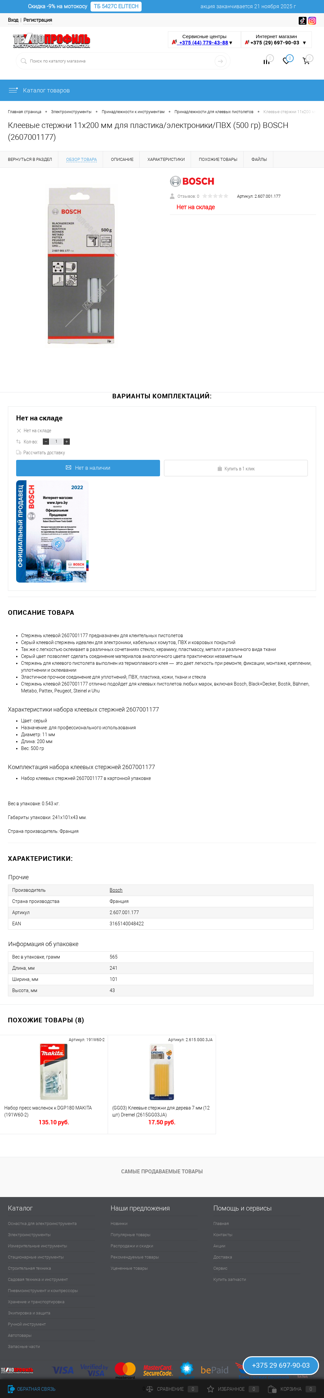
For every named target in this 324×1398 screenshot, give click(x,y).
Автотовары (20, 1335)
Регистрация (37, 20)
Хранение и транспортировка (36, 1301)
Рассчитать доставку (40, 452)
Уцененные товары (129, 1268)
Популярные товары (130, 1234)
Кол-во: (31, 441)
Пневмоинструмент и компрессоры (43, 1290)
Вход (13, 20)
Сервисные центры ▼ (202, 40)
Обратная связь (32, 1389)
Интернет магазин (276, 40)
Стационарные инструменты (36, 1257)
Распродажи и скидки (132, 1245)
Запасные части (24, 1346)
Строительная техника (29, 1268)
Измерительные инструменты (37, 1245)
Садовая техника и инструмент (38, 1279)
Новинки (119, 1223)
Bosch (116, 890)
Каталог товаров (39, 90)
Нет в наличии (88, 468)
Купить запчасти (229, 1279)
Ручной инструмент (27, 1324)
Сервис (220, 1268)
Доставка (222, 1257)
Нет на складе (39, 417)
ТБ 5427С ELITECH (116, 6)
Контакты (222, 1234)
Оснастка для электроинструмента (42, 1223)
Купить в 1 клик (236, 468)
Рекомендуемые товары (135, 1257)
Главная (221, 1223)
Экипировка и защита (29, 1313)
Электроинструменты (29, 1234)
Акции (219, 1245)
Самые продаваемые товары (162, 1171)
